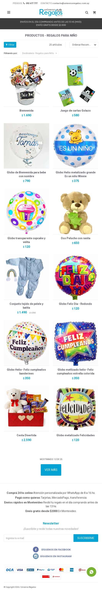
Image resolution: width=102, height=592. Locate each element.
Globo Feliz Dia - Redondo (75, 303)
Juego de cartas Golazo (75, 110)
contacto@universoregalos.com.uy (70, 3)
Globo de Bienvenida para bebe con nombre (26, 174)
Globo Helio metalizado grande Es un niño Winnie (75, 174)
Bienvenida (26, 110)
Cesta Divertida (26, 435)
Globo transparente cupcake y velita (26, 240)
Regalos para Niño (38, 53)
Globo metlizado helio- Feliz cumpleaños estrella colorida (75, 371)
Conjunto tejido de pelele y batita (26, 305)
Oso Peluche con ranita (75, 238)
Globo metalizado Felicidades (75, 435)
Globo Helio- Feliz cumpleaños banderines (26, 371)
